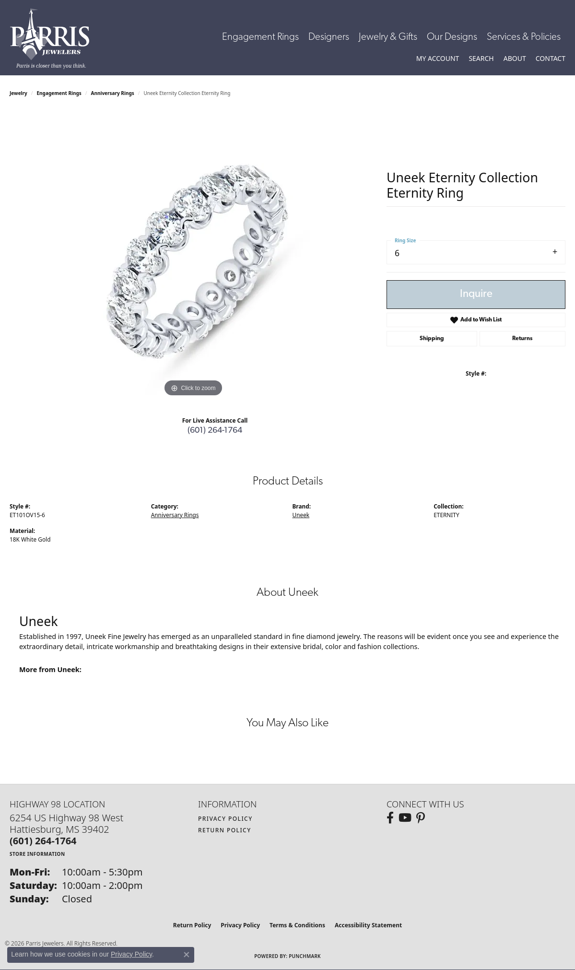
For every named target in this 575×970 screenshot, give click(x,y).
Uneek (301, 515)
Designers (328, 37)
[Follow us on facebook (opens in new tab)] (390, 818)
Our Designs (452, 37)
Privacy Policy (225, 819)
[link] (550, 58)
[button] (437, 58)
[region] (193, 255)
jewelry (18, 93)
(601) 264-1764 (215, 430)
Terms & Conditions (297, 925)
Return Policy (224, 830)
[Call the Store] (43, 840)
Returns (522, 339)
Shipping (432, 339)
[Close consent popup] (186, 955)
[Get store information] (37, 854)
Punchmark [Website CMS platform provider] (305, 956)
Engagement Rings (260, 37)
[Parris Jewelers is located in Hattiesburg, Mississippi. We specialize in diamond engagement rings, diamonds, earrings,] (54, 38)
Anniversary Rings (112, 93)
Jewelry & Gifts (388, 37)
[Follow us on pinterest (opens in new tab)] (420, 818)
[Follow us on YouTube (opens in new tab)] (405, 818)
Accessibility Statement (368, 925)
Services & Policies (524, 37)
